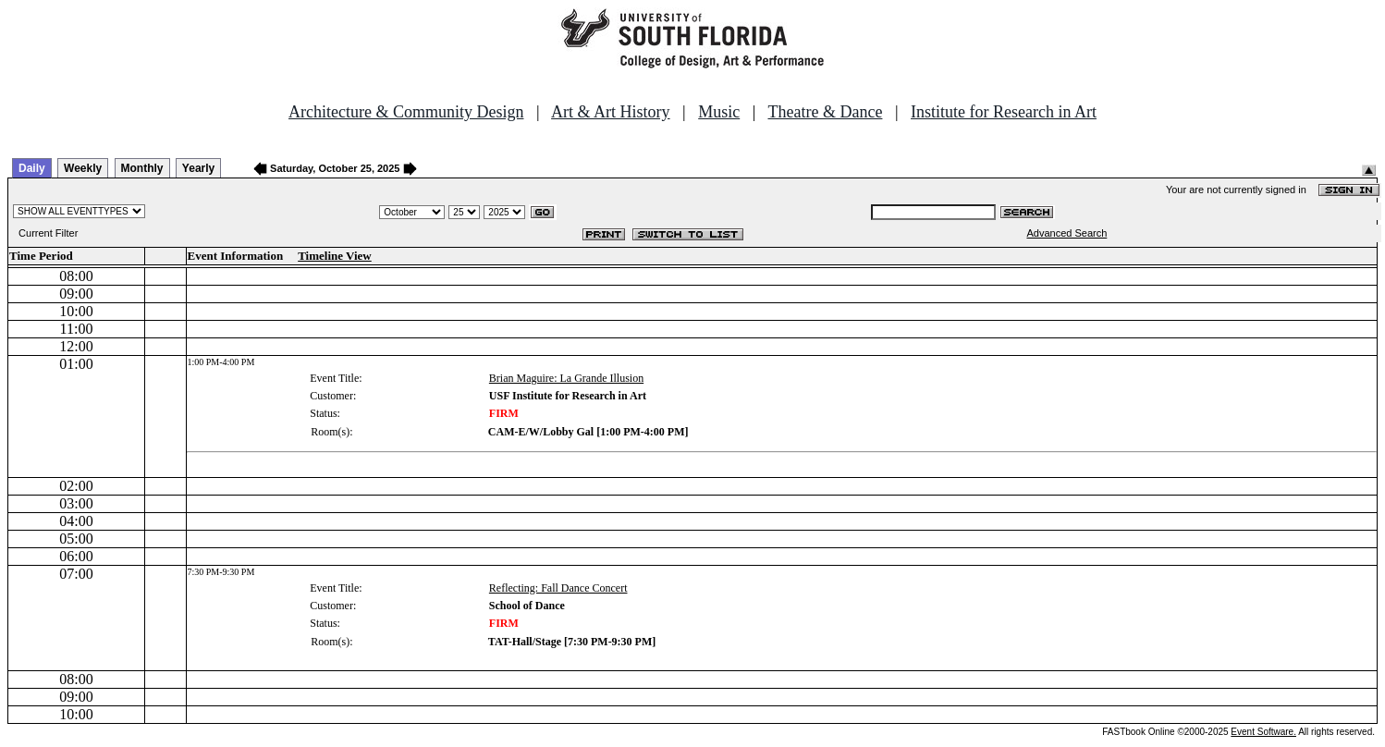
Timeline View (335, 256)
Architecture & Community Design (405, 112)
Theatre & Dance (824, 112)
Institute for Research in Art (1004, 112)
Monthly (142, 168)
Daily (31, 168)
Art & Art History (610, 112)
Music (719, 112)
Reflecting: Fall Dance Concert (558, 588)
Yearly (198, 168)
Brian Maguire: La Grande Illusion (566, 378)
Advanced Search (1066, 233)
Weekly (83, 168)
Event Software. (1263, 732)
